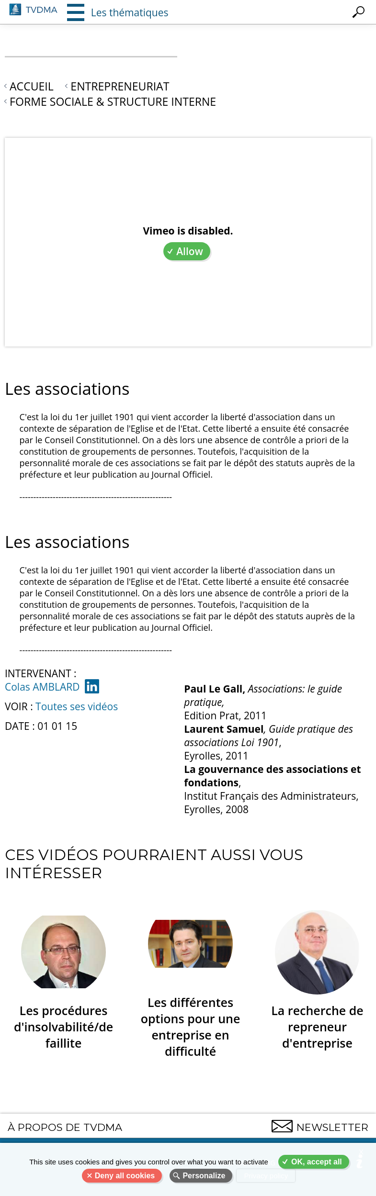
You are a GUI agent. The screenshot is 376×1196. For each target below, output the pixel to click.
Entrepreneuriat (119, 86)
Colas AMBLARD (42, 686)
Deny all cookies (125, 1176)
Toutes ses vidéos (76, 706)
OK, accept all (316, 1162)
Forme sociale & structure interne (113, 101)
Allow (189, 251)
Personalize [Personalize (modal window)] (203, 1176)
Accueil (32, 86)
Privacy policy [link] (266, 1176)
